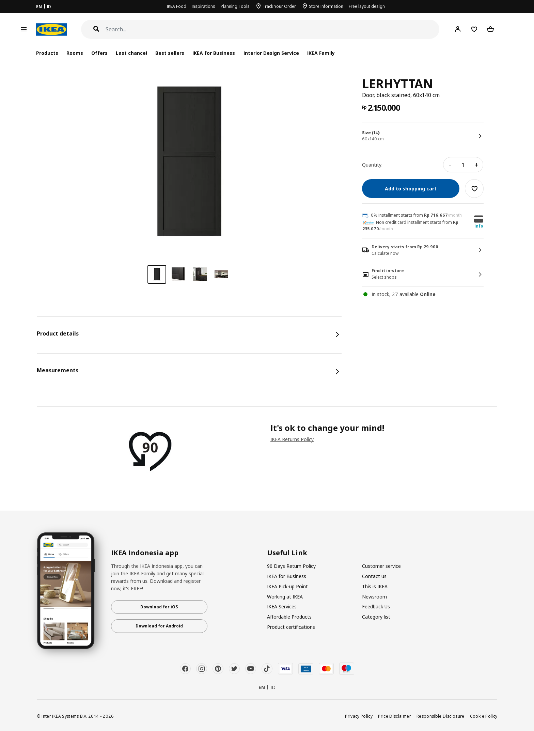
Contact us (374, 576)
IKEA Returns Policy (292, 439)
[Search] (273, 29)
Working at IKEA (285, 596)
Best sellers (169, 53)
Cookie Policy (484, 716)
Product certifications (291, 627)
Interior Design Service (271, 53)
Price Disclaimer (394, 716)
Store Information (326, 6)
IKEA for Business (213, 53)
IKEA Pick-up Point (287, 586)
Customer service (381, 566)
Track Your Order (279, 6)
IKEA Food (176, 6)
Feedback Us (376, 606)
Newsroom (374, 596)
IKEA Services (282, 606)
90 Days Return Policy (291, 566)
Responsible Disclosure (441, 716)
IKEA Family (321, 53)
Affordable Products (289, 616)
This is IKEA (375, 586)
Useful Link (287, 553)
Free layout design (367, 6)
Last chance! (131, 53)
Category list (376, 616)
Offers (99, 53)
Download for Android (159, 626)
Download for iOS (159, 607)
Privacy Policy (359, 716)
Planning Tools (235, 6)
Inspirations (203, 6)
